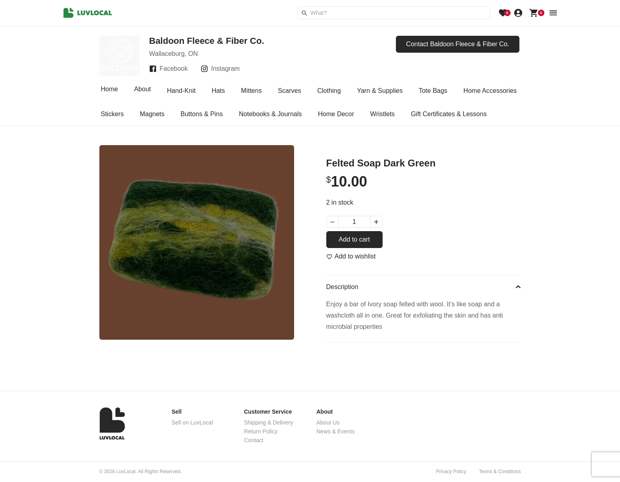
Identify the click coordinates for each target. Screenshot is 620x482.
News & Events (336, 431)
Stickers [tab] (112, 114)
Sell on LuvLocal (192, 422)
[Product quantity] (354, 222)
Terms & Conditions (500, 471)
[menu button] (553, 13)
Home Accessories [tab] (490, 90)
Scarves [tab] (289, 90)
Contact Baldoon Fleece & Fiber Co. (457, 44)
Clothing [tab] (329, 90)
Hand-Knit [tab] (181, 90)
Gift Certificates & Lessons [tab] (449, 114)
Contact (254, 440)
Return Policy (261, 431)
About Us (328, 422)
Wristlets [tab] (382, 114)
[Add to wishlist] (351, 256)
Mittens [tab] (251, 90)
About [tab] (142, 90)
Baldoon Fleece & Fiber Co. (206, 41)
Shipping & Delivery (268, 422)
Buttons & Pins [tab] (202, 114)
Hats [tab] (218, 90)
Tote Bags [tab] (433, 90)
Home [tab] (109, 90)
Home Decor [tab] (336, 114)
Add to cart (354, 239)
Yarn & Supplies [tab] (380, 90)
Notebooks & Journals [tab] (270, 114)
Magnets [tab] (152, 114)
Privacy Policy (451, 471)
